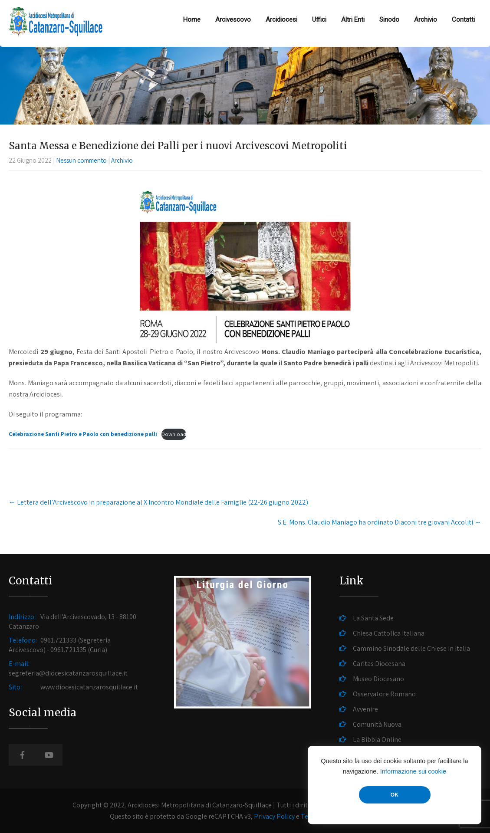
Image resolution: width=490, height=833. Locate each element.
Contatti (463, 19)
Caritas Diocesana (379, 663)
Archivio (425, 19)
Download (173, 434)
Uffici (319, 19)
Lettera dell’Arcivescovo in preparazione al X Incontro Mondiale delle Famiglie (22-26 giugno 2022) (158, 502)
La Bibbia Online (377, 739)
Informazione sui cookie (413, 771)
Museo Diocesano (378, 678)
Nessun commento (81, 160)
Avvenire (365, 709)
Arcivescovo (233, 19)
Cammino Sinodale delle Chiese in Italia (411, 648)
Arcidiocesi (281, 19)
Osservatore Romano (384, 694)
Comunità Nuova (377, 724)
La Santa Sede (373, 618)
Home (192, 19)
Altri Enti (353, 19)
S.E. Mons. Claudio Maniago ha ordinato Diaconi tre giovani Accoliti (379, 522)
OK (394, 795)
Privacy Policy (274, 816)
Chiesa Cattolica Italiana (388, 633)
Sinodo (389, 19)
